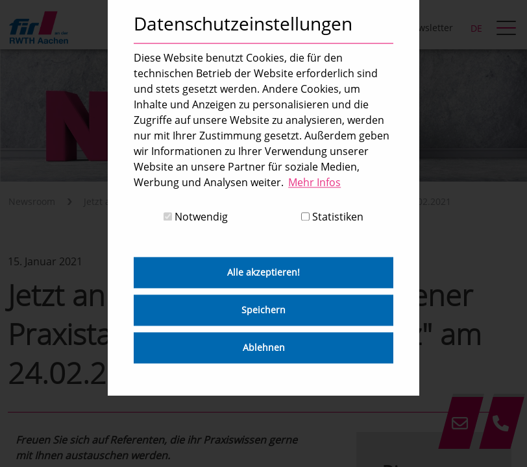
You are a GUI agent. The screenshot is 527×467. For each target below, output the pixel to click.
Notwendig (196, 217)
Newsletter (429, 27)
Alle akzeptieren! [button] (263, 273)
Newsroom (31, 201)
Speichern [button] (263, 310)
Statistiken (332, 217)
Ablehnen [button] (264, 348)
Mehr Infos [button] (314, 182)
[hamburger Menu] (507, 29)
